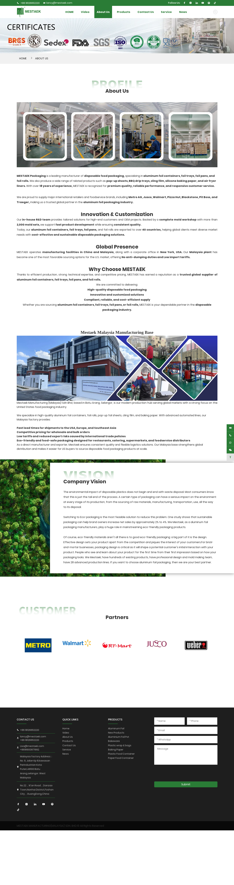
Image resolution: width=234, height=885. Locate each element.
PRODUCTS (115, 719)
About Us (112, 12)
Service (186, 12)
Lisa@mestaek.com (32, 746)
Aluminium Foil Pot (118, 737)
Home (65, 728)
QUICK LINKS (70, 719)
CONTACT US (25, 719)
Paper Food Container (121, 758)
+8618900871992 (29, 749)
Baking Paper (115, 749)
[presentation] (179, 773)
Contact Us (162, 12)
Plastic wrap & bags (119, 745)
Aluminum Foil (116, 728)
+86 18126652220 (30, 3)
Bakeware (114, 741)
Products (136, 12)
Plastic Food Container (121, 753)
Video (91, 12)
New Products (116, 732)
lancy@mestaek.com (57, 3)
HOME (71, 12)
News (208, 12)
